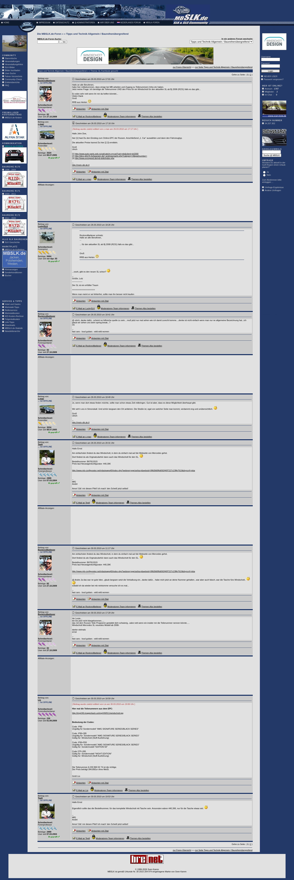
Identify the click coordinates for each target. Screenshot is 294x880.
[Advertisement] (13, 289)
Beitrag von (43, 78)
